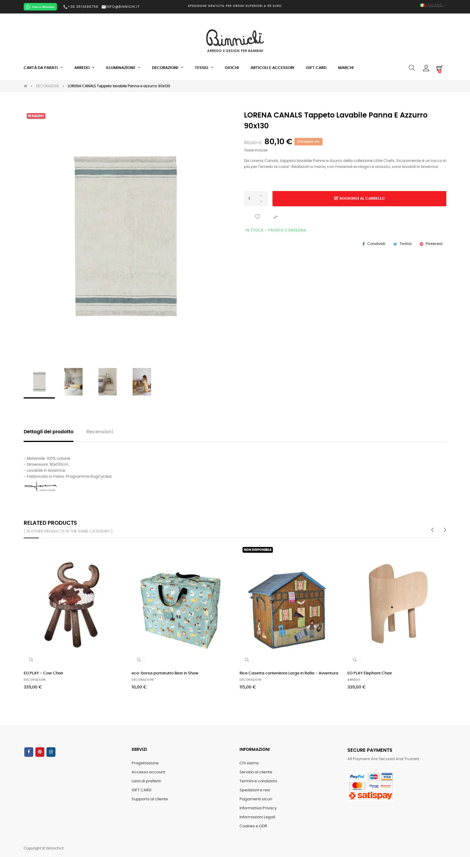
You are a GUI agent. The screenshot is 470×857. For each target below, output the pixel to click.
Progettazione (145, 763)
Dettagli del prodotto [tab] (48, 432)
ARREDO (353, 679)
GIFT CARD (141, 790)
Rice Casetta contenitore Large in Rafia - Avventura (288, 673)
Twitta (406, 244)
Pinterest (434, 244)
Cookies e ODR (253, 826)
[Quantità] (256, 198)
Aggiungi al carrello (359, 199)
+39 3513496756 (80, 6)
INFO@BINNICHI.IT (120, 6)
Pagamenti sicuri (255, 799)
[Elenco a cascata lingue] (378, 5)
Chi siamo (249, 763)
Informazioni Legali (257, 817)
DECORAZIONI (35, 679)
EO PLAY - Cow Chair (43, 673)
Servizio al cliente (255, 772)
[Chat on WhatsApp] (40, 6)
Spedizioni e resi (254, 790)
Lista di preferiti (146, 781)
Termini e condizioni (258, 781)
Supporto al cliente (150, 799)
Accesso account (148, 772)
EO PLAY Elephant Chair (369, 673)
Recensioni (99, 432)
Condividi (376, 244)
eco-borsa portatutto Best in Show (165, 673)
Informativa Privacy (258, 808)
